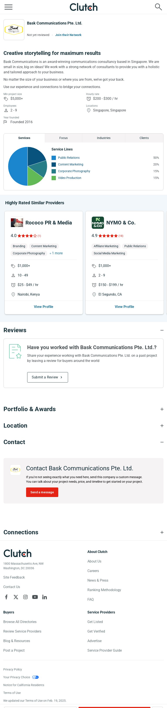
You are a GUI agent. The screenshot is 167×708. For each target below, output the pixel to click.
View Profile (43, 307)
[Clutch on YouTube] (35, 597)
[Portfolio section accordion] (83, 409)
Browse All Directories (20, 622)
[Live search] (158, 7)
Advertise (94, 641)
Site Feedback (14, 577)
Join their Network (68, 35)
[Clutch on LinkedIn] (45, 597)
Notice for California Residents (23, 685)
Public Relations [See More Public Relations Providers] (69, 157)
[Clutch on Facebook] (6, 597)
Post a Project (14, 650)
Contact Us (11, 587)
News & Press (97, 580)
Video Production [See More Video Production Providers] (69, 178)
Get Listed (95, 622)
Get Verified (96, 631)
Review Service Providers (22, 631)
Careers (93, 571)
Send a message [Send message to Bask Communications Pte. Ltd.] (42, 492)
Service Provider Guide (104, 650)
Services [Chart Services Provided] (24, 138)
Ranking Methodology (104, 590)
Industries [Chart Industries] (103, 138)
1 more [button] (57, 253)
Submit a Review (45, 377)
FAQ (90, 599)
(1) (39, 235)
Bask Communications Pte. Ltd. (54, 23)
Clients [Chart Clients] (144, 138)
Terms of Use (12, 693)
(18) (121, 235)
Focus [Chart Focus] (63, 138)
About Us (94, 561)
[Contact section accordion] (83, 442)
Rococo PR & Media (48, 223)
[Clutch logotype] (17, 553)
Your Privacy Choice (16, 677)
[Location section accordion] (83, 425)
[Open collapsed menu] (8, 7)
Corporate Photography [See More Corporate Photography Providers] (74, 171)
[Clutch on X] (16, 597)
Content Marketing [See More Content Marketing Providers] (70, 164)
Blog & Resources (16, 641)
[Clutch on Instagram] (25, 597)
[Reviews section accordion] (83, 330)
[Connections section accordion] (83, 532)
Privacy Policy (12, 669)
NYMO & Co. (121, 223)
